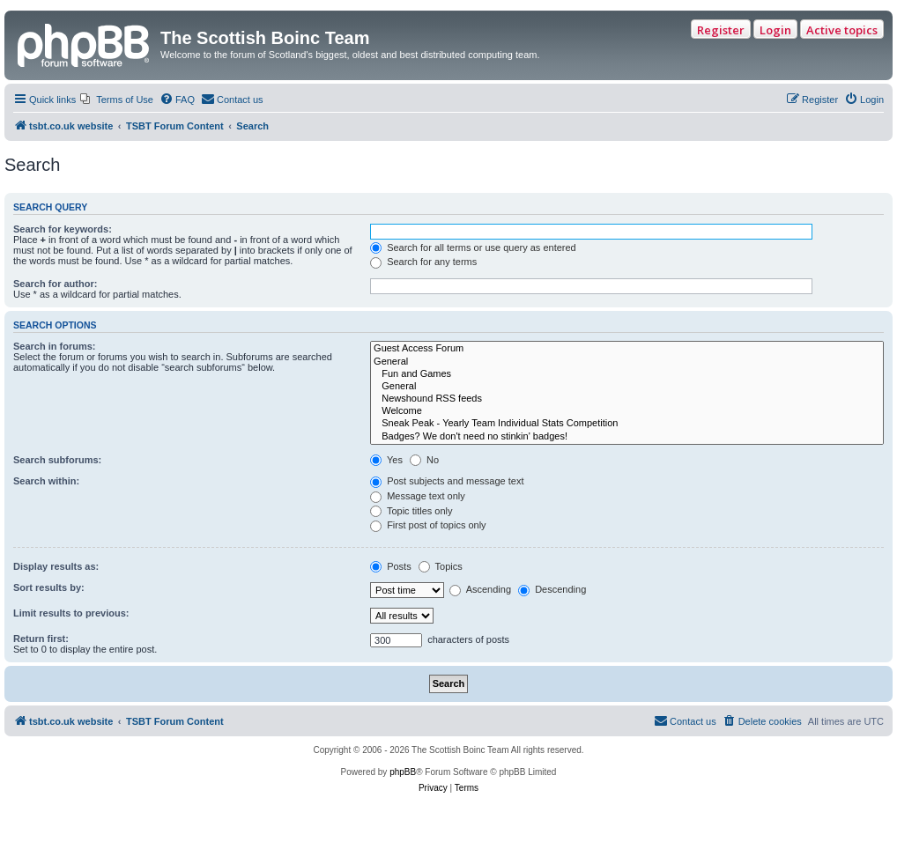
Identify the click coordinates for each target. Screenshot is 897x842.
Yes (386, 459)
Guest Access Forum (627, 349)
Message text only (417, 496)
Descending (552, 589)
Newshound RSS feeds (627, 399)
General (627, 362)
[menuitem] (116, 99)
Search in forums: (54, 346)
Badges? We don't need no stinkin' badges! (627, 437)
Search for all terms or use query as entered (473, 247)
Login (775, 30)
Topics (441, 566)
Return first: (41, 638)
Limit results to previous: (71, 613)
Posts (390, 566)
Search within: (46, 481)
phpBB (402, 772)
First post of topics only (428, 525)
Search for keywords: (62, 229)
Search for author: (55, 283)
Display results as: (56, 566)
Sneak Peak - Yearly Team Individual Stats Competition (627, 423)
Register (721, 30)
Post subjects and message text (446, 481)
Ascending (480, 589)
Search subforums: (57, 459)
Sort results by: (49, 587)
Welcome (627, 411)
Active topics (842, 30)
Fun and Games (627, 374)
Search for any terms (423, 261)
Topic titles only (411, 511)
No (424, 459)
